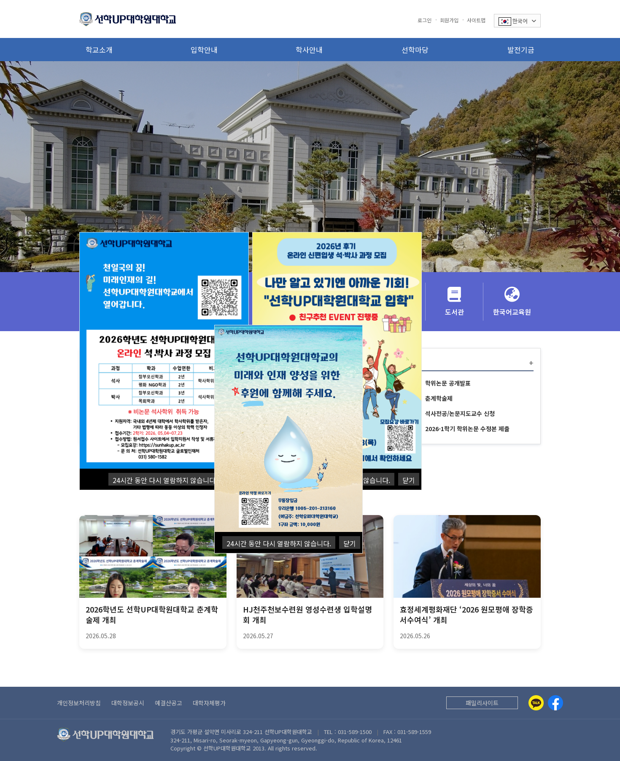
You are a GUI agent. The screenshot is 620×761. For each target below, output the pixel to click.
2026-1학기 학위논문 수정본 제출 (467, 428)
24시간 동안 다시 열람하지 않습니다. (165, 480)
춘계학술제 (439, 398)
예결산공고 (168, 703)
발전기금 (520, 49)
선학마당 (415, 49)
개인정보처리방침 (79, 703)
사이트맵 (476, 20)
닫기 (408, 480)
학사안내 (309, 49)
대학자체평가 (209, 703)
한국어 (517, 21)
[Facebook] (555, 702)
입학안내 (204, 49)
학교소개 (99, 49)
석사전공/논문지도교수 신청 (460, 413)
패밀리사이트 (482, 703)
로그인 (424, 20)
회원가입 (449, 20)
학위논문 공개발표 (448, 383)
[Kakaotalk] (536, 702)
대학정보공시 (127, 703)
